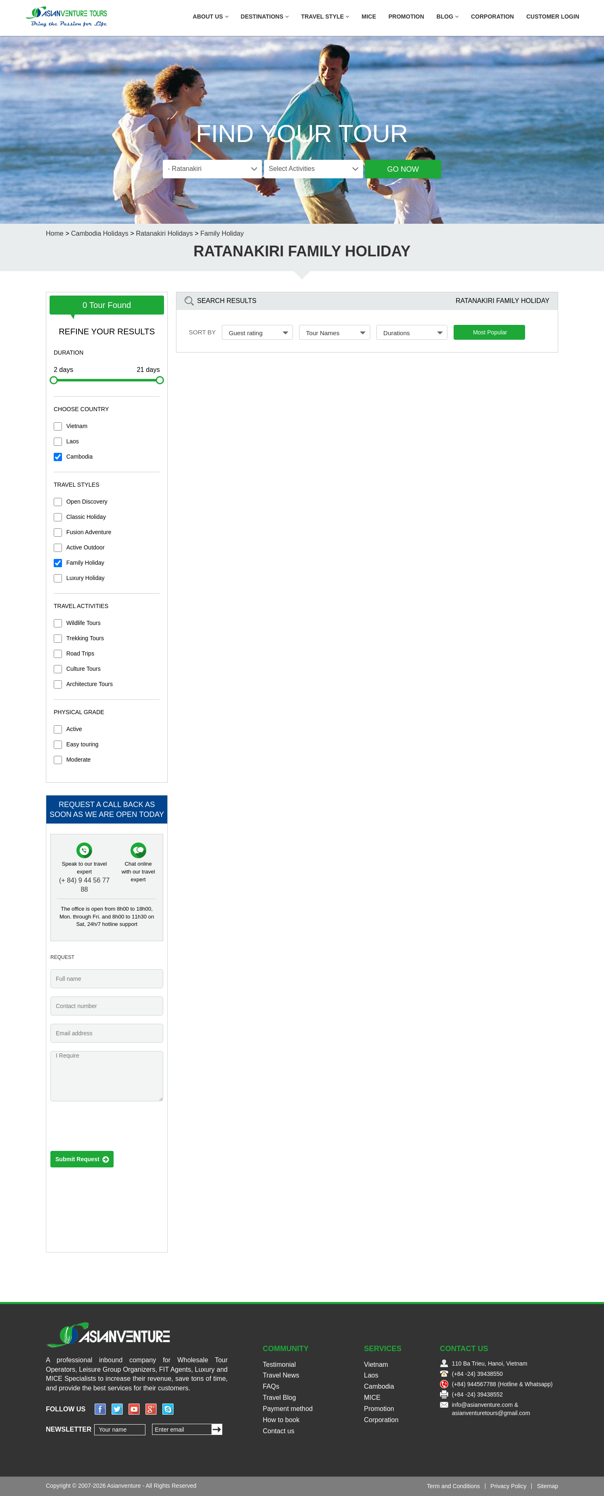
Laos (72, 441)
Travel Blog (279, 1397)
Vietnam (76, 426)
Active (74, 729)
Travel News (281, 1375)
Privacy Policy (508, 1486)
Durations (413, 332)
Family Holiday (85, 562)
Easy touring (82, 744)
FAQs (271, 1386)
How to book (281, 1419)
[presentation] (113, 1129)
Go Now (403, 169)
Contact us (278, 1430)
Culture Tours (83, 668)
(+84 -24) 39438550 (477, 1374)
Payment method (288, 1408)
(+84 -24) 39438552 (477, 1394)
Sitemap (547, 1486)
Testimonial (279, 1364)
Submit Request (82, 1159)
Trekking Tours (85, 638)
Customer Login (552, 16)
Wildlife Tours (83, 623)
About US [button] (210, 16)
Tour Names (336, 332)
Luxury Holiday (85, 578)
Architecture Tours (89, 684)
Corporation (492, 16)
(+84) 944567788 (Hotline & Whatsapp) (502, 1384)
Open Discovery (86, 501)
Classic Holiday (86, 517)
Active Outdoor (85, 547)
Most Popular (490, 332)
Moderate (78, 759)
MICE (368, 16)
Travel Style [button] (325, 16)
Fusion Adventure (88, 532)
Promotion (406, 16)
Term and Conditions (453, 1486)
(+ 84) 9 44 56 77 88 (84, 885)
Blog (448, 16)
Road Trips (80, 653)
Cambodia (79, 456)
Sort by (202, 332)
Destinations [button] (265, 16)
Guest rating (259, 332)
